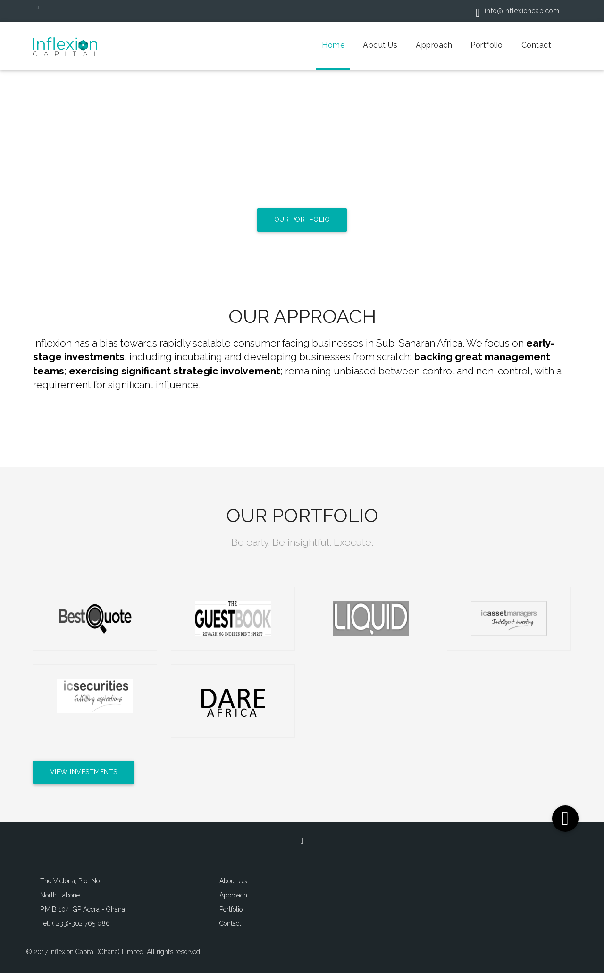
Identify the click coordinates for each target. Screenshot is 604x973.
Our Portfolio (302, 220)
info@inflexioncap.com (514, 11)
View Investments (84, 772)
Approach (434, 45)
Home (333, 45)
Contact (536, 45)
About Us (380, 45)
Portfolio (486, 45)
